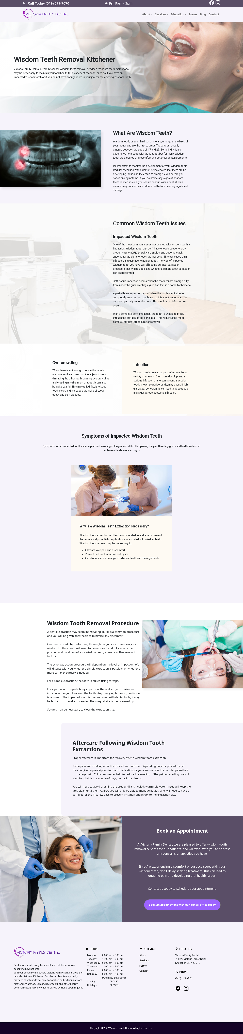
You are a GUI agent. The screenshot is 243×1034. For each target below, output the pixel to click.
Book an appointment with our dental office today (182, 905)
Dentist (18, 965)
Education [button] (177, 14)
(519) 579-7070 (183, 978)
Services (144, 960)
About (142, 955)
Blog (203, 14)
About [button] (146, 14)
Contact (214, 14)
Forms (193, 14)
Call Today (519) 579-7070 (46, 3)
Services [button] (160, 14)
